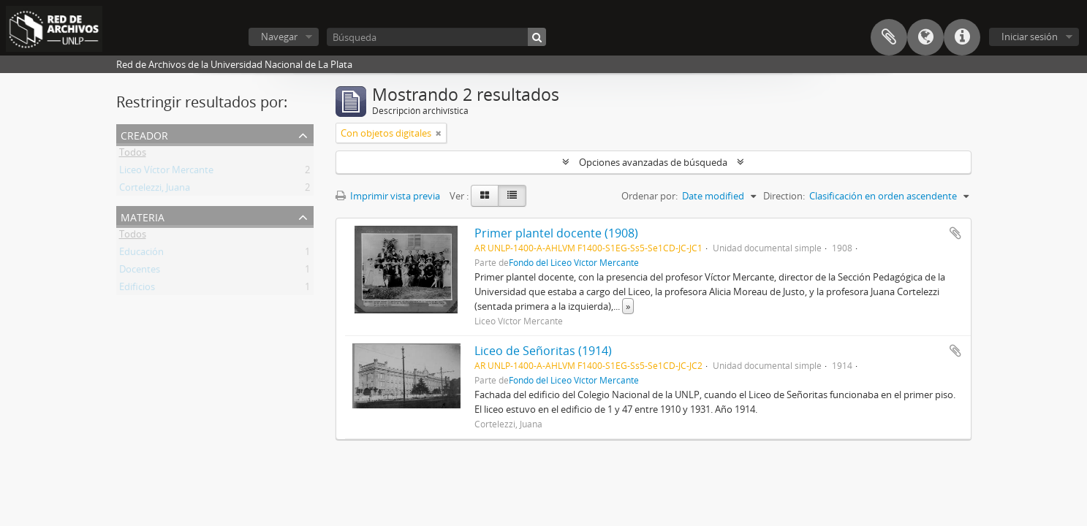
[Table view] (512, 196)
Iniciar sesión (1029, 36)
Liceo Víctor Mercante (166, 172)
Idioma (925, 37)
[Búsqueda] (436, 37)
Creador (144, 134)
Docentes (139, 271)
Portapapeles (889, 37)
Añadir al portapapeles (955, 233)
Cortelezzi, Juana (154, 190)
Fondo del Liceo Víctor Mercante (574, 262)
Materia (142, 216)
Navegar (279, 36)
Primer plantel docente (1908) (556, 233)
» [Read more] (628, 306)
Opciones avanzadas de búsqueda (653, 162)
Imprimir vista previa (388, 195)
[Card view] (485, 196)
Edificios (137, 289)
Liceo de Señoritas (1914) (543, 351)
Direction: (784, 195)
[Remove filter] (439, 133)
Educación (141, 254)
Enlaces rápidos (962, 37)
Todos (132, 154)
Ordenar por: (649, 195)
